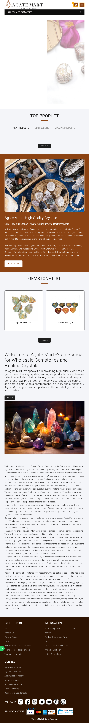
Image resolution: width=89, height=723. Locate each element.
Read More (13, 264)
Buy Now (10, 397)
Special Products (65, 128)
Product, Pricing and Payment (57, 637)
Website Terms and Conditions (18, 646)
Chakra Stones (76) (65, 323)
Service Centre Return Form (56, 646)
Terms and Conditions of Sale (17, 650)
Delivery (47, 633)
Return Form (49, 641)
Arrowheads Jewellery (14, 676)
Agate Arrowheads (13, 671)
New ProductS (21, 128)
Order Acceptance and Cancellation (59, 628)
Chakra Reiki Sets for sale (16, 693)
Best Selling (42, 128)
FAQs (7, 641)
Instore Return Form (53, 654)
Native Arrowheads (13, 680)
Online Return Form (52, 650)
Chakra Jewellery (12, 689)
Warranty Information (14, 654)
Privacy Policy (11, 637)
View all (44, 146)
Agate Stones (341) (24, 323)
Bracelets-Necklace (13, 684)
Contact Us (9, 633)
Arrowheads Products (14, 667)
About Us (8, 628)
